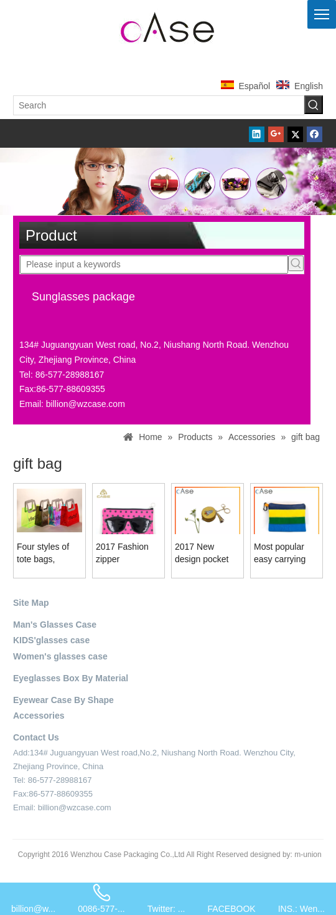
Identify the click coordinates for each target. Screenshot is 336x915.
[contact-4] (36, 822)
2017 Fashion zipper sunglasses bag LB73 (126, 553)
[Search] (158, 105)
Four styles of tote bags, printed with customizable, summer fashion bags (48, 553)
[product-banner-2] (168, 181)
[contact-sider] (49, 327)
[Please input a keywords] (154, 265)
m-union (307, 854)
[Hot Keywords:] (313, 104)
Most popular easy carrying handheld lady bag (281, 553)
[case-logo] (168, 25)
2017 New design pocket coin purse (201, 553)
